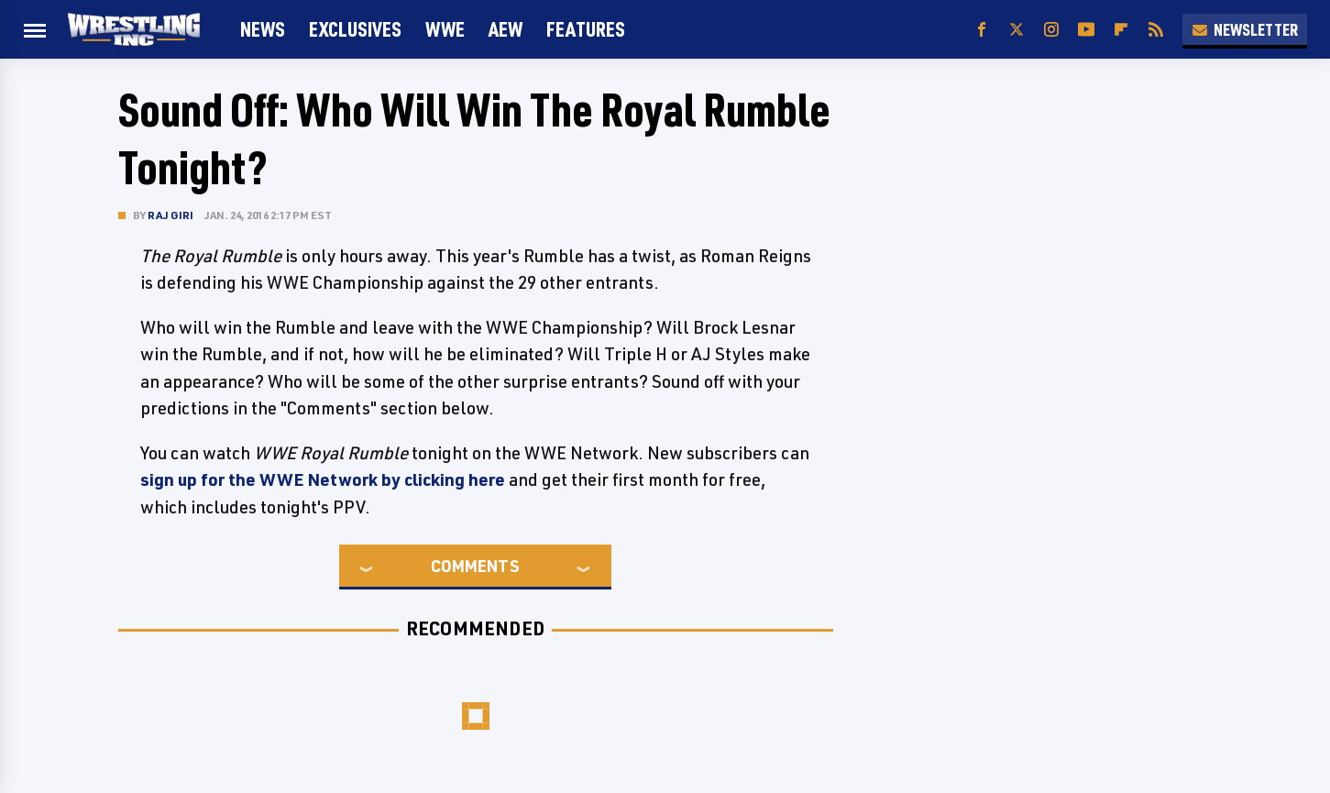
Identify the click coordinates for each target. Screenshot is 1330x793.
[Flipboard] (1121, 30)
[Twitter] (1016, 30)
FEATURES (585, 29)
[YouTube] (1086, 30)
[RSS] (1156, 30)
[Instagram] (1051, 30)
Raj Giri (171, 215)
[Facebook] (981, 30)
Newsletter (1245, 29)
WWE (445, 29)
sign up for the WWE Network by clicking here (322, 479)
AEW (505, 29)
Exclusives (355, 29)
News (262, 29)
